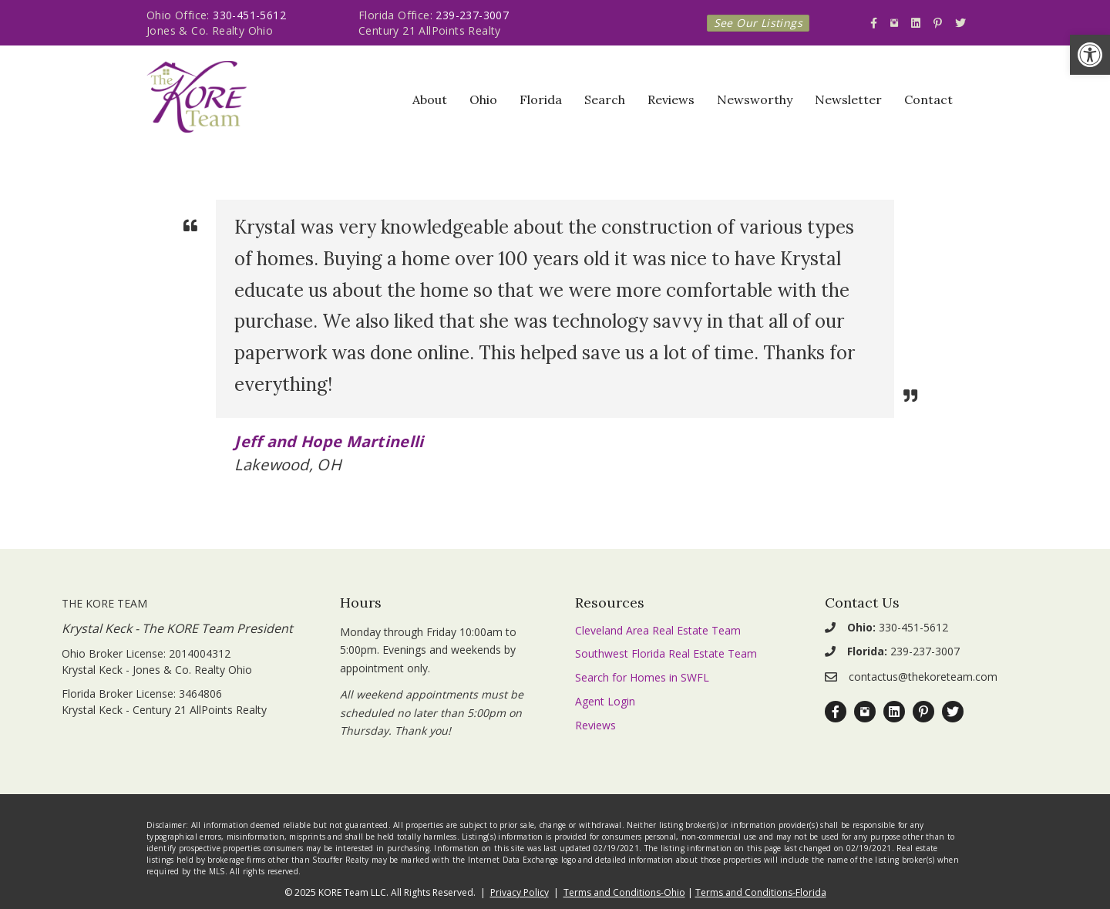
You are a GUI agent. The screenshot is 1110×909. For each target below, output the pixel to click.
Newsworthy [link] (754, 99)
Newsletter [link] (848, 99)
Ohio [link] (483, 99)
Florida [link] (541, 99)
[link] (1090, 55)
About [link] (429, 99)
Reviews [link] (671, 99)
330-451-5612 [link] (249, 15)
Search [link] (604, 99)
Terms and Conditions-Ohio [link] (624, 892)
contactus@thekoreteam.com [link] (923, 676)
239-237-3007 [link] (472, 15)
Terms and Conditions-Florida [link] (760, 892)
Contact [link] (928, 99)
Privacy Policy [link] (519, 892)
